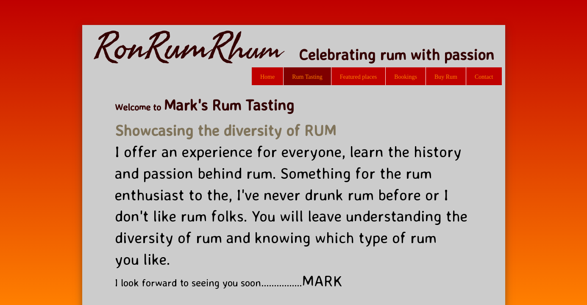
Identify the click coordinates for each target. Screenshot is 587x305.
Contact (484, 77)
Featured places (358, 77)
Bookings (405, 77)
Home (267, 77)
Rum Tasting (307, 77)
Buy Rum (445, 77)
